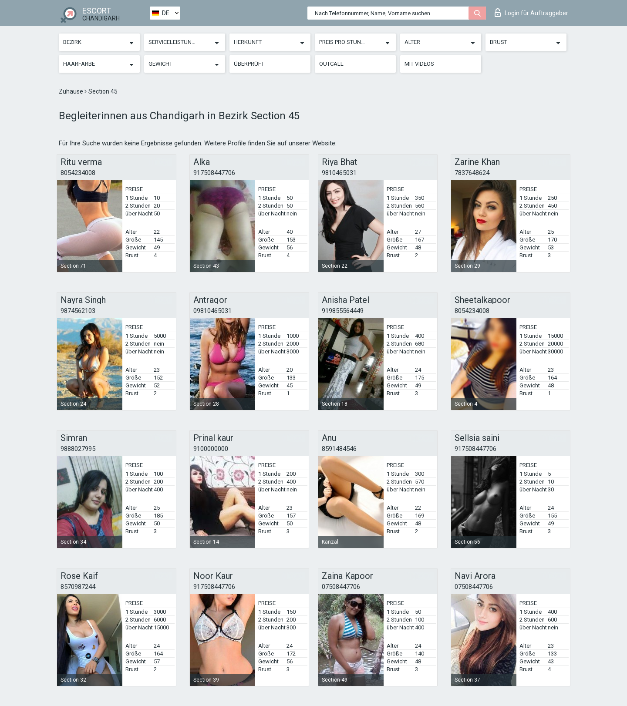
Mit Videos (419, 64)
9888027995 (78, 449)
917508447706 (214, 173)
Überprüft (249, 64)
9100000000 (210, 449)
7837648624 (472, 173)
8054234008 (78, 173)
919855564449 (343, 311)
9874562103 (78, 311)
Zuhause (71, 91)
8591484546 (339, 449)
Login (531, 12)
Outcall (331, 64)
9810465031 (339, 173)
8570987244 (78, 587)
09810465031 (212, 311)
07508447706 (341, 587)
